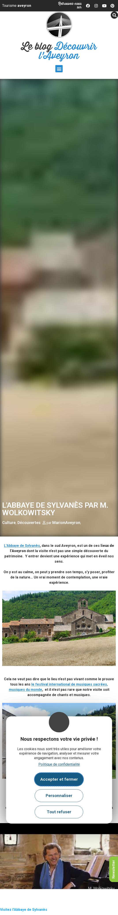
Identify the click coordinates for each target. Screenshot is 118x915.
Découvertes (29, 522)
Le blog (59, 51)
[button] (59, 68)
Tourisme (16, 6)
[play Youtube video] (59, 856)
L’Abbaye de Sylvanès (22, 546)
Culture (9, 522)
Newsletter (113, 869)
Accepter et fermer (59, 779)
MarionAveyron (66, 522)
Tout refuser (59, 811)
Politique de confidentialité (59, 764)
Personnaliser (59, 795)
